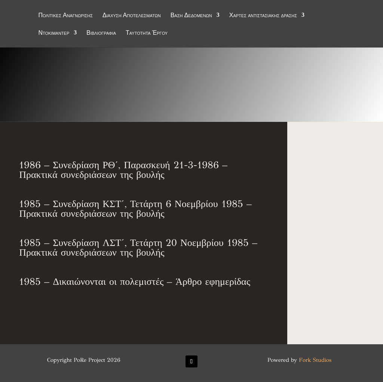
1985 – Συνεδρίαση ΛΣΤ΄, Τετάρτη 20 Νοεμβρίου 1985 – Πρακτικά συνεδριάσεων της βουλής (138, 247)
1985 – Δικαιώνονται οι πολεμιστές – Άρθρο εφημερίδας (134, 281)
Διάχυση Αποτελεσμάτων (131, 15)
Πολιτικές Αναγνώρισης (65, 15)
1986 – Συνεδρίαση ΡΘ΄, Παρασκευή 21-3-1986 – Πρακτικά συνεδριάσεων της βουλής (123, 170)
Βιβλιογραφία (101, 33)
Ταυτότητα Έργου (147, 33)
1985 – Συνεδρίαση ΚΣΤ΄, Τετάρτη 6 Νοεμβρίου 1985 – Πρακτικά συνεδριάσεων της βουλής (135, 208)
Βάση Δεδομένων (191, 15)
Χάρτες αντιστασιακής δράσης (263, 15)
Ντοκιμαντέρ (53, 33)
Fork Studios (315, 360)
